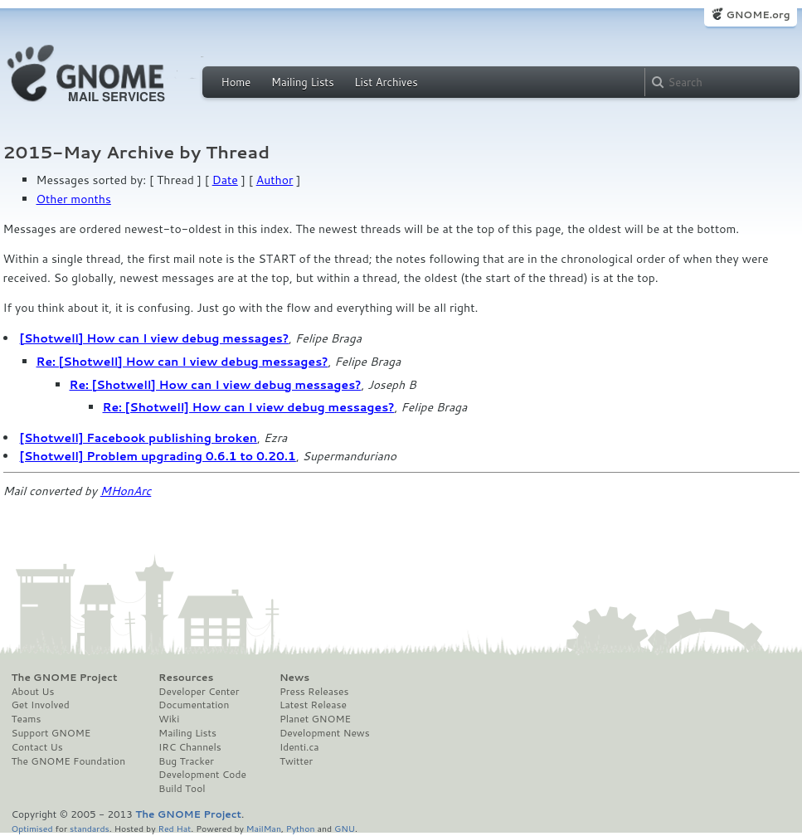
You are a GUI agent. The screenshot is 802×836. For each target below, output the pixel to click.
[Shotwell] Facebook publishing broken (138, 438)
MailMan (263, 828)
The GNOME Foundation (69, 761)
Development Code (202, 774)
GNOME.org (758, 14)
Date (225, 180)
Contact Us (37, 747)
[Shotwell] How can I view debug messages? (154, 338)
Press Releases (313, 691)
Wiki (168, 719)
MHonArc (126, 491)
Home (236, 82)
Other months (73, 199)
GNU (344, 828)
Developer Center (198, 691)
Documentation (193, 705)
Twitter (296, 761)
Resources (185, 677)
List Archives (385, 82)
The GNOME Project (65, 677)
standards (89, 828)
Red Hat (174, 828)
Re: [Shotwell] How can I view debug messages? (182, 361)
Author (275, 180)
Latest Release (313, 705)
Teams (26, 719)
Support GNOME (51, 733)
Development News (324, 733)
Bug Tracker (186, 761)
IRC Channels (189, 747)
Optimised (32, 828)
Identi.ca (299, 747)
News (294, 677)
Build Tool (181, 788)
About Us (33, 691)
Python (300, 828)
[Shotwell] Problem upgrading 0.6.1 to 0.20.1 (158, 456)
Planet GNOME (315, 719)
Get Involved (41, 705)
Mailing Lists (302, 82)
